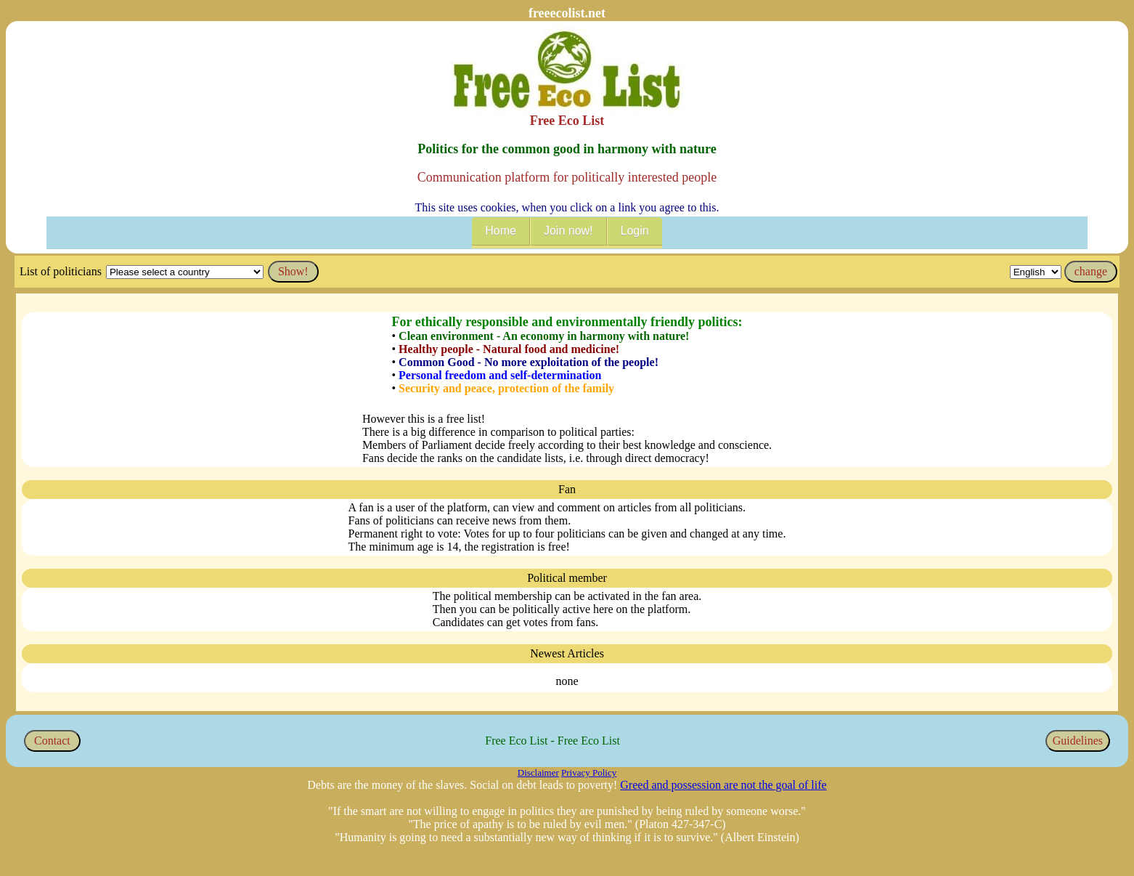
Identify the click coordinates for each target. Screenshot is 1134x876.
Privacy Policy (588, 772)
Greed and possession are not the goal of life (723, 785)
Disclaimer (538, 772)
